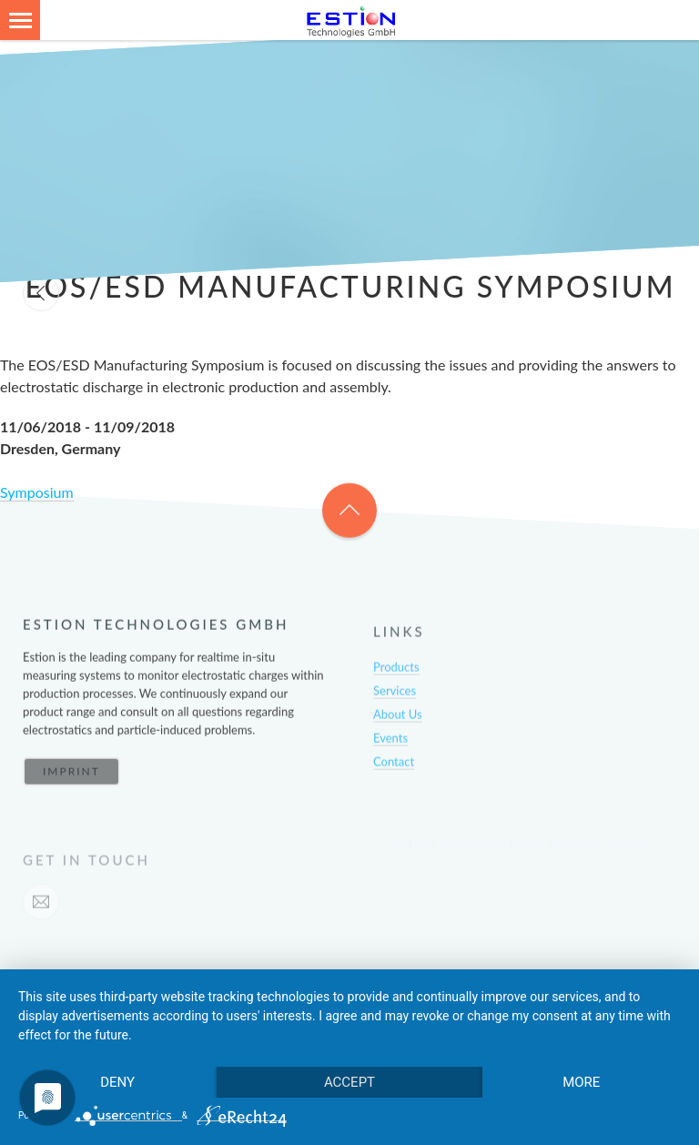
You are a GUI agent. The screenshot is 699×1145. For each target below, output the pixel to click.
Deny (117, 1082)
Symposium (37, 492)
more (581, 1082)
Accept (349, 1082)
